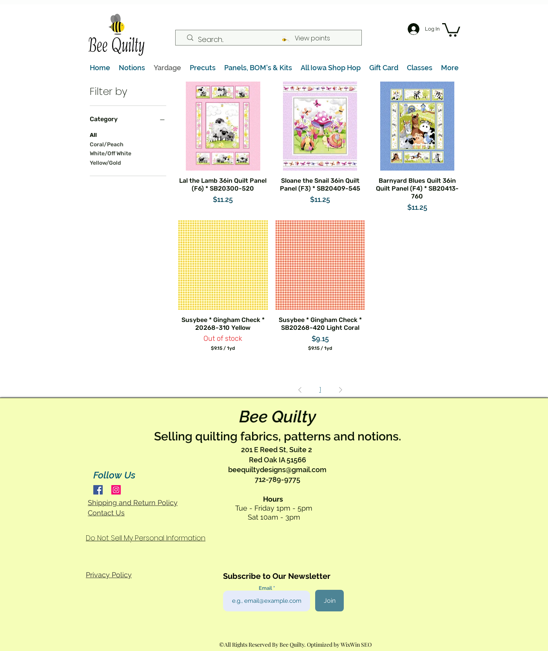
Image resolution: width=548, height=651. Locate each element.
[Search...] (271, 39)
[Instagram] (116, 490)
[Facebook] (98, 490)
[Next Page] (340, 390)
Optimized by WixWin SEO (339, 644)
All (93, 134)
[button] (451, 29)
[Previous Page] (300, 390)
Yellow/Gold (105, 162)
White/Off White (110, 153)
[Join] (329, 600)
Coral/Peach (106, 144)
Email (266, 588)
